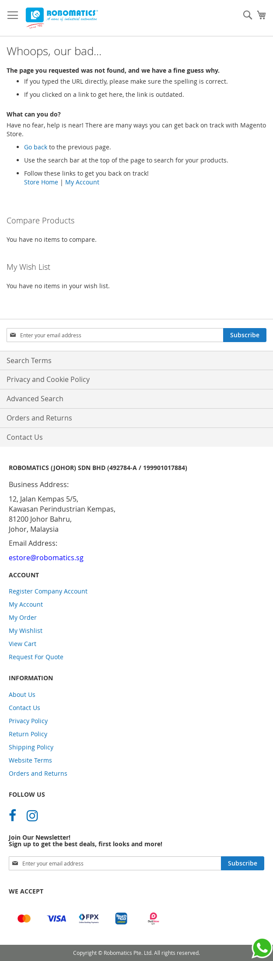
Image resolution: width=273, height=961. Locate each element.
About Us (22, 694)
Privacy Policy (28, 721)
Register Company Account (48, 591)
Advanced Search (35, 398)
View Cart (22, 643)
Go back (35, 147)
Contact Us (25, 437)
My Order (23, 617)
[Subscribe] (244, 335)
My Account (82, 182)
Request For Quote (36, 657)
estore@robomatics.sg (46, 557)
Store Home (41, 182)
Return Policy (28, 734)
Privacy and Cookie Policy (48, 379)
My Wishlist (25, 630)
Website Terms (30, 760)
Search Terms (29, 360)
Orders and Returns (39, 418)
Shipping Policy (31, 747)
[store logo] (61, 18)
